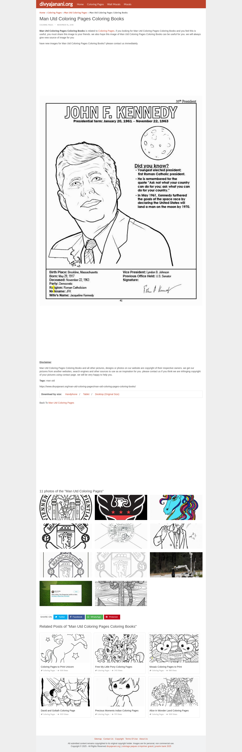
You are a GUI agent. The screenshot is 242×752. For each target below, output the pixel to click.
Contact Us (108, 739)
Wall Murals (113, 4)
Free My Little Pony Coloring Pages (113, 666)
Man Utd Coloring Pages (61, 402)
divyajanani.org (56, 4)
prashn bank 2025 (163, 746)
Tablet (86, 394)
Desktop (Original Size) (107, 394)
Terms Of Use (131, 739)
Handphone (71, 394)
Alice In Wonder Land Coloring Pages (169, 710)
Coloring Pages (95, 4)
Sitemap (98, 739)
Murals (127, 4)
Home (80, 4)
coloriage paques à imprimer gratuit (137, 746)
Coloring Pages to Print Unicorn (57, 666)
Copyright (119, 739)
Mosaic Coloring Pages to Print (166, 666)
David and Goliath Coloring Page (58, 710)
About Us (143, 739)
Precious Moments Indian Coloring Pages (116, 710)
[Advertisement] (121, 71)
